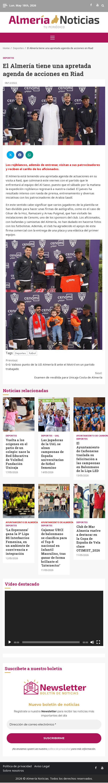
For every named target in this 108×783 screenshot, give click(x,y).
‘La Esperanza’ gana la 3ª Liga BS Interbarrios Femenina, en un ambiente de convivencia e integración (18, 501)
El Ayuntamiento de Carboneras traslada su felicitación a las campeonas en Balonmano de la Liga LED (89, 414)
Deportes (8, 58)
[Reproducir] (10, 642)
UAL (57, 436)
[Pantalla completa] (98, 642)
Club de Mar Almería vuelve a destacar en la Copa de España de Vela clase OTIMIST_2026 (89, 501)
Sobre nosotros (13, 770)
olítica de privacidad (60, 749)
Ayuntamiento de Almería (22, 522)
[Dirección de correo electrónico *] (54, 725)
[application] (54, 618)
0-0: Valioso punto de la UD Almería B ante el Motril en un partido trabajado (54, 364)
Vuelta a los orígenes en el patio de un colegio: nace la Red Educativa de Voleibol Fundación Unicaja (18, 414)
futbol (32, 353)
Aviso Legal (42, 766)
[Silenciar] (92, 642)
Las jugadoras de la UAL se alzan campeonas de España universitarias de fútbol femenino (54, 414)
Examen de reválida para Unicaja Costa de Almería (54, 375)
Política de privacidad (17, 766)
